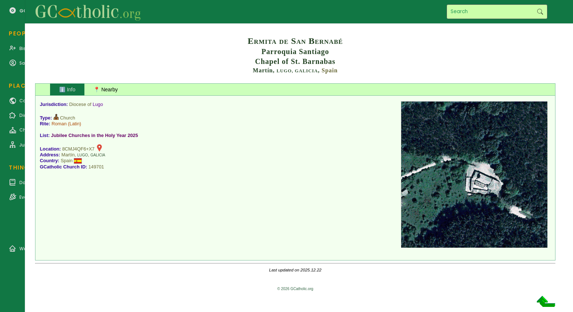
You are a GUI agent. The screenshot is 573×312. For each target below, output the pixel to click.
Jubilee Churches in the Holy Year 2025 (94, 135)
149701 (96, 167)
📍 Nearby (106, 89)
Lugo (97, 104)
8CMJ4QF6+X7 (78, 149)
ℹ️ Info (67, 89)
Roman (59, 123)
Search (540, 11)
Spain (330, 70)
